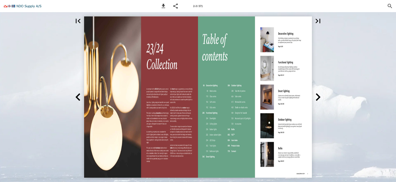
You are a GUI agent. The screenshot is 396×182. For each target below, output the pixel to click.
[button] (163, 6)
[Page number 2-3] (198, 6)
